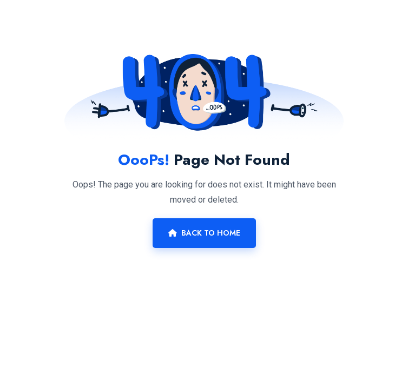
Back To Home (204, 232)
